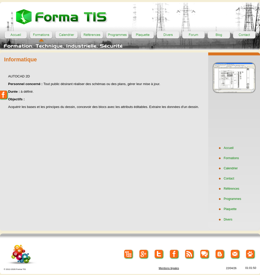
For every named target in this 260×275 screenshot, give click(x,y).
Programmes (229, 199)
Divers (225, 219)
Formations (228, 158)
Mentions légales (169, 268)
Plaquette (227, 209)
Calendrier (228, 168)
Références (228, 188)
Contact (226, 178)
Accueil (226, 148)
